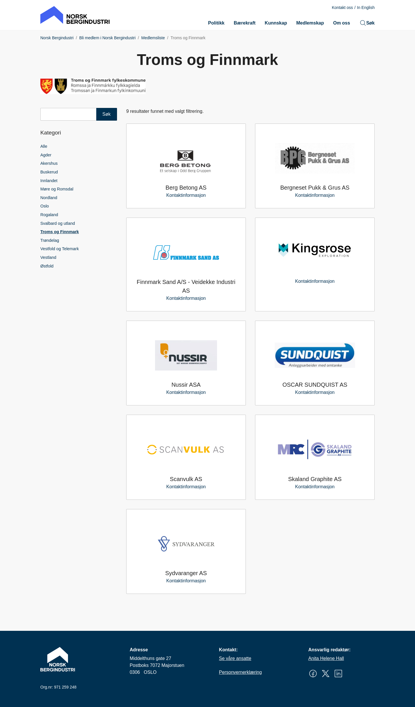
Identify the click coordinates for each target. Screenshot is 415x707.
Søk (367, 23)
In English (366, 7)
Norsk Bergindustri (56, 37)
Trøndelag (49, 240)
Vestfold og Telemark (59, 248)
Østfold (47, 266)
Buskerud (49, 172)
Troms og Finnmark (59, 231)
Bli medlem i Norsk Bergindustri (107, 37)
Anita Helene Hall (326, 658)
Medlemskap (310, 22)
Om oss (341, 22)
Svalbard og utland (57, 223)
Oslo (44, 206)
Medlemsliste (153, 37)
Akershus (49, 163)
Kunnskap (276, 22)
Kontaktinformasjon (186, 195)
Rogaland (49, 214)
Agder (45, 155)
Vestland (48, 257)
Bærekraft (245, 22)
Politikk (216, 22)
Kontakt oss (342, 7)
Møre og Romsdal (56, 189)
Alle (43, 146)
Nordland (48, 197)
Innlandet (48, 180)
